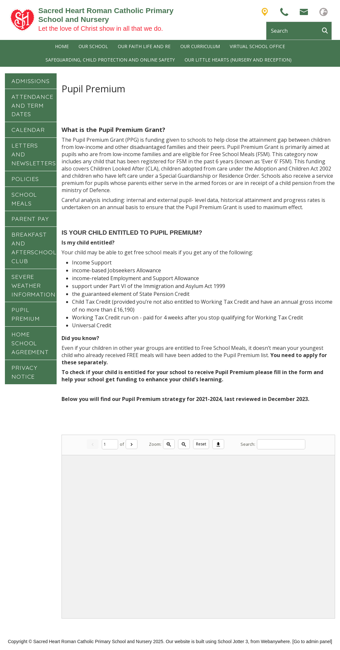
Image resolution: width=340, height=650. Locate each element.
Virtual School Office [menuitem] (257, 46)
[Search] (326, 31)
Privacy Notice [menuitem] (24, 372)
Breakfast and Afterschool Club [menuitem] (34, 247)
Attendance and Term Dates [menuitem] (32, 105)
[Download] (218, 444)
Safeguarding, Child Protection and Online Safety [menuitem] (110, 60)
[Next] (131, 444)
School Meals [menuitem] (24, 199)
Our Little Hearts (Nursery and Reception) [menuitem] (238, 60)
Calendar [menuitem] (28, 129)
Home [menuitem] (62, 46)
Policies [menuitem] (25, 178)
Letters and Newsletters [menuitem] (33, 154)
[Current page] (110, 444)
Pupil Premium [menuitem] (25, 314)
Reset (201, 444)
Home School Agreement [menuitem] (30, 343)
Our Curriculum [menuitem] (200, 46)
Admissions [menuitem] (30, 80)
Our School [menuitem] (93, 46)
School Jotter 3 (233, 641)
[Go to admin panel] (312, 641)
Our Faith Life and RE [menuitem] (144, 46)
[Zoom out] (184, 444)
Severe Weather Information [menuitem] (33, 285)
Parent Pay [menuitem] (30, 218)
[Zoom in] (169, 444)
